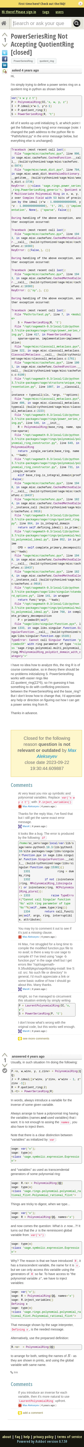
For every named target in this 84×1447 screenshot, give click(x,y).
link (16, 1372)
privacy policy (43, 1436)
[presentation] (65, 1226)
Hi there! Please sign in (19, 11)
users (60, 11)
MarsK (26, 826)
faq (17, 1436)
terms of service (69, 1436)
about (6, 1436)
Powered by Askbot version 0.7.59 (42, 1441)
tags (45, 11)
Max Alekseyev (31, 806)
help (27, 1436)
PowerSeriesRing (23, 61)
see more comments (36, 1038)
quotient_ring (47, 61)
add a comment (33, 1412)
